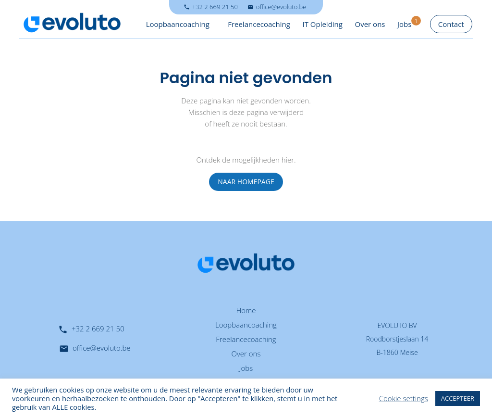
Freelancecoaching (259, 24)
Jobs (404, 24)
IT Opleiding (322, 24)
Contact (451, 24)
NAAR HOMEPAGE (246, 181)
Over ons (370, 24)
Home (246, 310)
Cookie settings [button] (403, 398)
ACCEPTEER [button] (457, 398)
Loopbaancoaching (177, 24)
